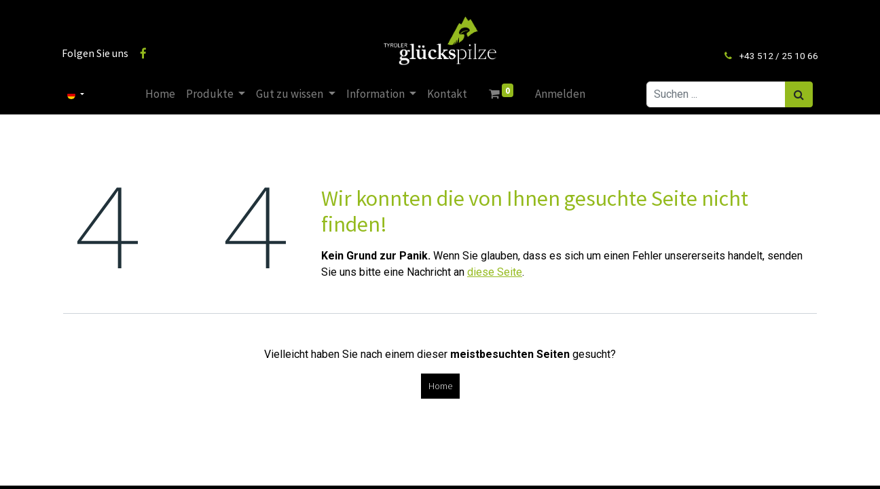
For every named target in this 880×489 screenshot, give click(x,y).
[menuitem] (160, 94)
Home (440, 386)
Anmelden (560, 93)
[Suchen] (797, 94)
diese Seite (494, 272)
